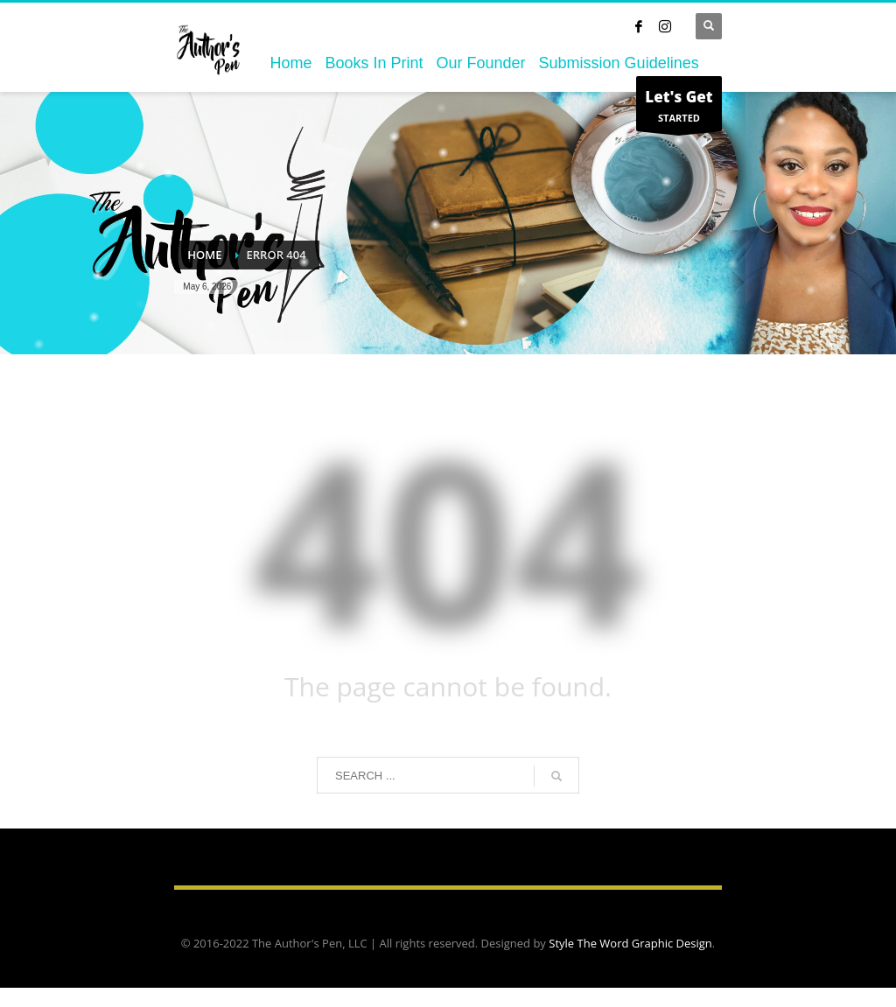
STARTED (678, 108)
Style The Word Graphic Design (630, 943)
